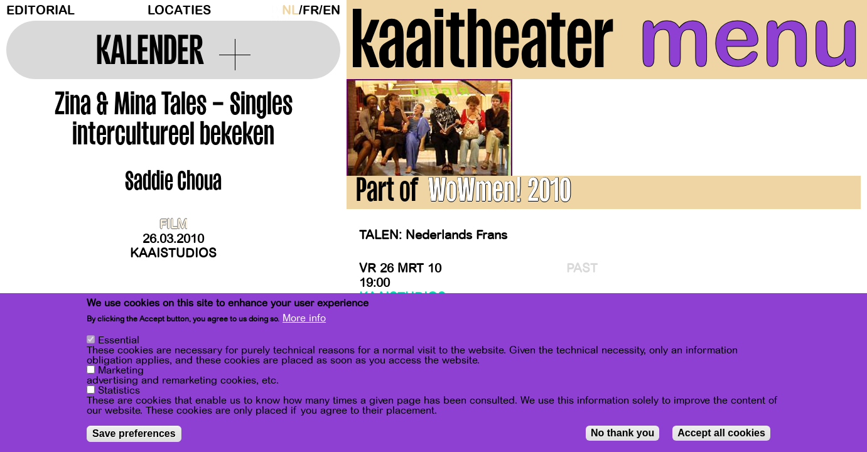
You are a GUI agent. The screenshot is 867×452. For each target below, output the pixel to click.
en (331, 10)
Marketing (121, 371)
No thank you (622, 434)
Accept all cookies (721, 434)
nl (290, 10)
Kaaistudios (173, 253)
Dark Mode (273, 10)
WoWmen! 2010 (499, 193)
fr (311, 10)
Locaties (179, 10)
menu (749, 37)
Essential (118, 341)
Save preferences (134, 434)
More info (304, 320)
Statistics (119, 391)
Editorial (40, 10)
